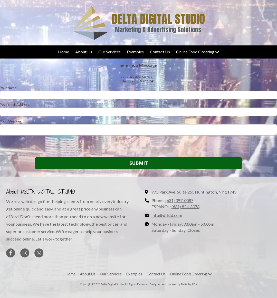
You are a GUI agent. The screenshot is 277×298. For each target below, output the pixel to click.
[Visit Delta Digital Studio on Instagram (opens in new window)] (24, 252)
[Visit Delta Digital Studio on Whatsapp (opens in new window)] (38, 252)
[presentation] (33, 147)
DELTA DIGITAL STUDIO (158, 19)
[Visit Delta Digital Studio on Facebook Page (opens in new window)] (10, 252)
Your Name (8, 88)
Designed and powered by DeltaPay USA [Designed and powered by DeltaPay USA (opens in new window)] (173, 284)
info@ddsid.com (166, 215)
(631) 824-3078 (185, 206)
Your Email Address (14, 104)
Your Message (10, 121)
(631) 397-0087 (179, 200)
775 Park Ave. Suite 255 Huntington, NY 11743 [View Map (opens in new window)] (193, 191)
